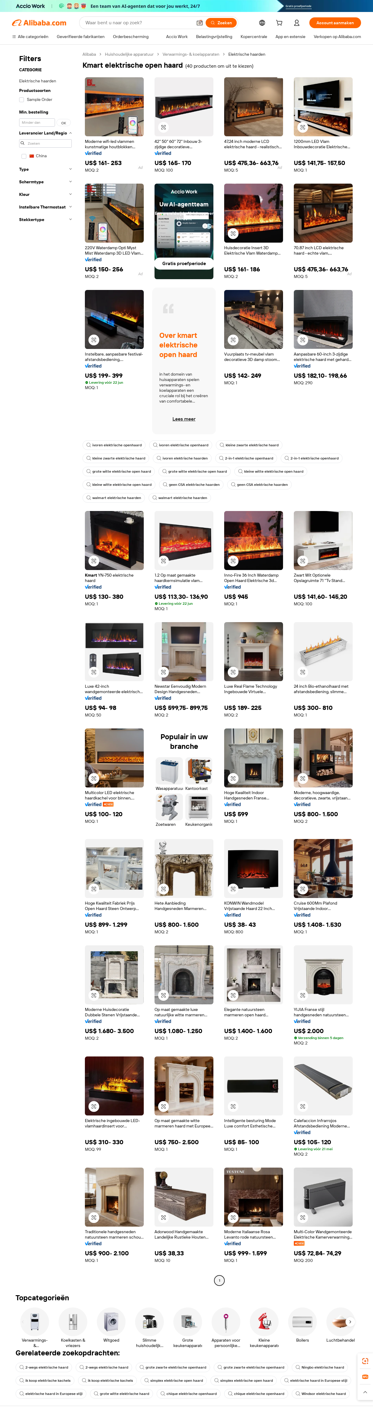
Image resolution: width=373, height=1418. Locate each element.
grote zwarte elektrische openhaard (173, 1367)
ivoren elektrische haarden (182, 458)
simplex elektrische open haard (173, 1380)
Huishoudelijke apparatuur (129, 54)
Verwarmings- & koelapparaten (191, 54)
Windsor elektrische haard (321, 1393)
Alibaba (89, 54)
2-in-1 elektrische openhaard (246, 458)
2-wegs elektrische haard (43, 1367)
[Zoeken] (221, 23)
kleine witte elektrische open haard (270, 471)
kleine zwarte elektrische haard (249, 445)
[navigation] (45, 668)
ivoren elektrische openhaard (114, 445)
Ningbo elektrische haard (320, 1367)
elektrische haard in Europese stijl (315, 1380)
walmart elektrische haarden (113, 497)
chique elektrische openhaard (188, 1393)
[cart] (280, 23)
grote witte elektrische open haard (118, 471)
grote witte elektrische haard (121, 1393)
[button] (199, 22)
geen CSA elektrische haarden (191, 484)
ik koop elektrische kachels (45, 1380)
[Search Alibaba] (138, 22)
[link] (365, 1361)
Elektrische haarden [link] (246, 54)
